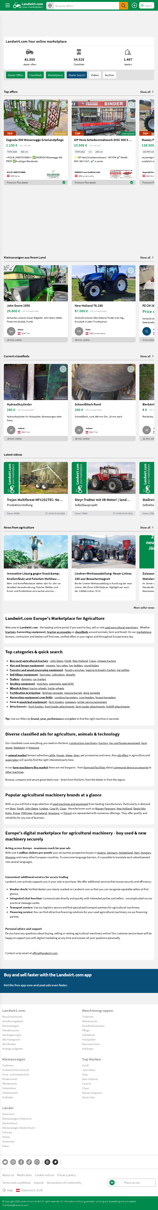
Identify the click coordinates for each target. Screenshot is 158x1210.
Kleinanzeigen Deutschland (18, 1128)
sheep (68, 755)
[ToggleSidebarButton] (7, 5)
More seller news (144, 607)
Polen (5, 1146)
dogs (76, 755)
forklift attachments (118, 706)
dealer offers (15, 75)
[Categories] (47, 1162)
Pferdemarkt (9, 1083)
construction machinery (83, 743)
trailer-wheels (56, 688)
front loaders (36, 706)
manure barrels (73, 693)
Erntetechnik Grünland (15, 1070)
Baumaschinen (91, 1044)
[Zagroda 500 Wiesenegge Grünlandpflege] (36, 142)
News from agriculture (19, 527)
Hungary (146, 852)
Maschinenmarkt (12, 1016)
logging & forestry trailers (100, 670)
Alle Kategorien (11, 1039)
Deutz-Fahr (88, 1097)
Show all (147, 92)
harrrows (45, 674)
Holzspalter (89, 1039)
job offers (122, 755)
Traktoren (88, 1016)
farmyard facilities (94, 767)
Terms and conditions (16, 1182)
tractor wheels (37, 688)
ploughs (70, 674)
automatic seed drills (61, 683)
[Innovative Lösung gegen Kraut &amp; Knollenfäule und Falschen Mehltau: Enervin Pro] (36, 568)
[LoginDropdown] (146, 5)
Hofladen (7, 1097)
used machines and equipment (70, 804)
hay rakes (62, 665)
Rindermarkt (9, 1079)
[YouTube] (5, 1162)
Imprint (39, 1182)
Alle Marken (9, 1044)
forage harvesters (105, 697)
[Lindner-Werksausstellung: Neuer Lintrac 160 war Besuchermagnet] (104, 568)
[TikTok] (29, 1162)
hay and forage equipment (124, 743)
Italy (136, 852)
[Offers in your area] (50, 6)
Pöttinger (26, 813)
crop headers (86, 697)
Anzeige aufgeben (12, 1048)
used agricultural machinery (121, 627)
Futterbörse (9, 1088)
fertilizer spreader (52, 693)
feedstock (19, 747)
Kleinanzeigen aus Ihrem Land (25, 257)
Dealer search (77, 75)
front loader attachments (59, 706)
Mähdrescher (89, 1021)
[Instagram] (13, 1162)
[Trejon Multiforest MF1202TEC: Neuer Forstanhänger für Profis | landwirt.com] (36, 489)
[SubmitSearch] (123, 6)
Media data (24, 1175)
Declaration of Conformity (64, 1182)
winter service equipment (92, 702)
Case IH (53, 808)
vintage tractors (106, 661)
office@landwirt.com (44, 953)
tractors (103, 743)
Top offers (10, 92)
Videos (95, 75)
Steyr (13, 808)
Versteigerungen (11, 1035)
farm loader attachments (90, 706)
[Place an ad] (134, 5)
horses (60, 755)
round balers (91, 665)
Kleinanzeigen (10, 1026)
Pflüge (86, 1030)
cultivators (58, 674)
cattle (51, 755)
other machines (14, 772)
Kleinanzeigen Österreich (17, 1118)
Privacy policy (66, 1175)
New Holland (80, 661)
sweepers (70, 702)
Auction (109, 75)
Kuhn (8, 813)
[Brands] (55, 1162)
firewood (34, 747)
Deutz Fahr (139, 808)
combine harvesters (66, 697)
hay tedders (76, 665)
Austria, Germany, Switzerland (115, 852)
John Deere (56, 661)
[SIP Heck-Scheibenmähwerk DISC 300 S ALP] (104, 142)
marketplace (144, 632)
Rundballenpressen (93, 1026)
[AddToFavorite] (63, 104)
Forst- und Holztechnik (15, 1074)
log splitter (123, 670)
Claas (92, 661)
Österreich (8, 1114)
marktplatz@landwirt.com (15, 1205)
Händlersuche (10, 1030)
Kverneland (40, 813)
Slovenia (10, 857)
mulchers (42, 683)
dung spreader (91, 693)
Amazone (53, 813)
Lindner (43, 808)
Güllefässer (88, 1035)
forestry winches (74, 670)
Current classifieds (16, 356)
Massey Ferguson (105, 808)
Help (7, 1190)
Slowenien (8, 1141)
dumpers (26, 679)
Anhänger (88, 1048)
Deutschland (9, 1123)
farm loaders (56, 702)
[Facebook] (21, 1162)
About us (8, 1175)
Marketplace (55, 75)
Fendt (67, 661)
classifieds (35, 75)
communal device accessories (130, 767)
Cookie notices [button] (44, 1175)
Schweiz (7, 1132)
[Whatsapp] (37, 1162)
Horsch (68, 813)
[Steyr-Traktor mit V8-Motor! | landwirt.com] (104, 489)
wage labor (12, 760)
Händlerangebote (12, 1021)
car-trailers (39, 679)
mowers (50, 665)
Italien (6, 1137)
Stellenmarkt (9, 1093)
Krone (16, 813)
